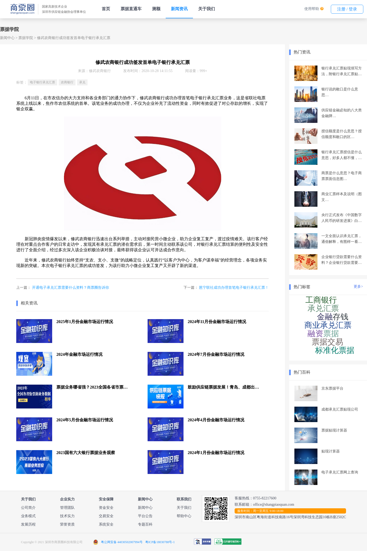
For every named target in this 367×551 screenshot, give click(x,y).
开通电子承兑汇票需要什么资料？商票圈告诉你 (70, 288)
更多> (358, 286)
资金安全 (106, 508)
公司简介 (28, 508)
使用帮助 (311, 9)
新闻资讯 (179, 9)
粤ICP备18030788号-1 (160, 542)
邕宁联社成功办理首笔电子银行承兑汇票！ (234, 288)
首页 (106, 9)
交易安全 (106, 516)
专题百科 (145, 524)
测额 (156, 9)
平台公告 (145, 516)
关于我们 (206, 9)
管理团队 (67, 508)
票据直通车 (131, 9)
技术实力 (67, 516)
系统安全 (106, 524)
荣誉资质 (67, 524)
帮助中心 (184, 516)
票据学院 (25, 38)
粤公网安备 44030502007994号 (122, 542)
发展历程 (28, 524)
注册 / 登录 (347, 9)
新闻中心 (7, 38)
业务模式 (28, 516)
